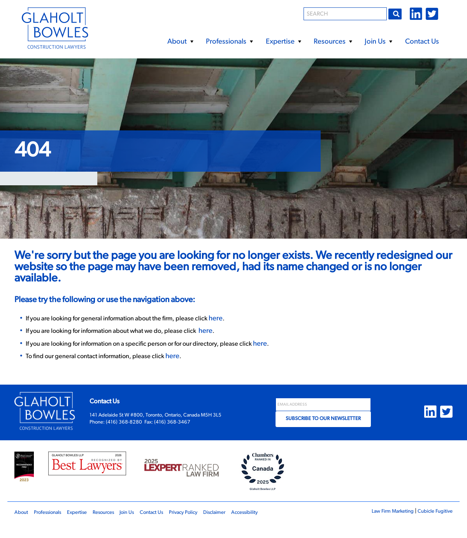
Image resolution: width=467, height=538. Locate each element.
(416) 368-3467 (172, 436)
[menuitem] (180, 38)
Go (396, 14)
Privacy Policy (205, 527)
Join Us (378, 42)
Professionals (229, 42)
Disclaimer (241, 527)
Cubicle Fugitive (432, 526)
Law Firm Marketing (384, 526)
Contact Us (422, 42)
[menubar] (292, 38)
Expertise (283, 42)
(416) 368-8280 (124, 436)
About (180, 42)
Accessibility (275, 527)
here (245, 328)
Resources (333, 42)
